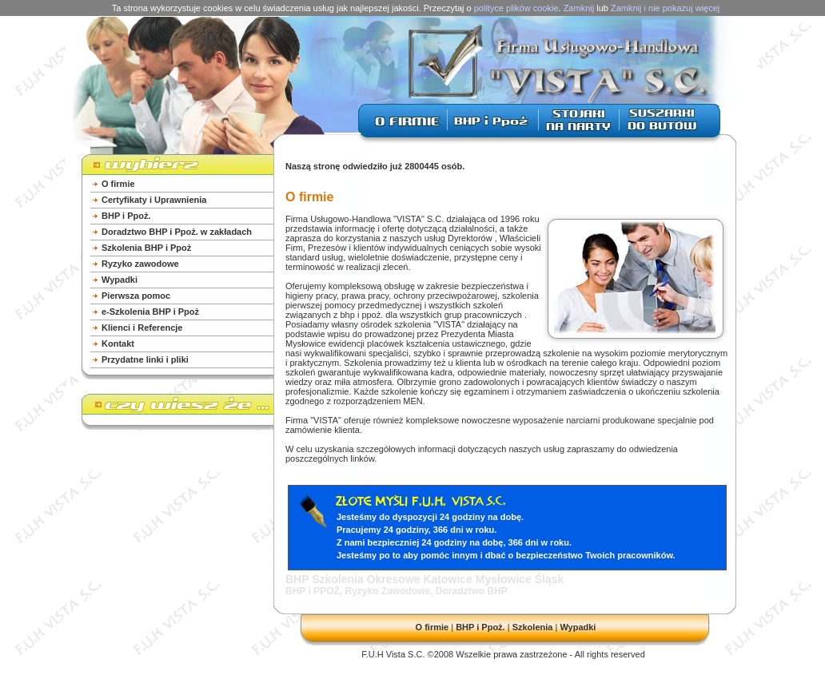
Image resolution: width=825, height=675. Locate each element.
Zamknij (579, 8)
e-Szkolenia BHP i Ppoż (150, 311)
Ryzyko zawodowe (140, 263)
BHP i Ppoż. (126, 215)
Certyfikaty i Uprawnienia (154, 199)
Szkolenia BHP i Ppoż (146, 247)
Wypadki (120, 279)
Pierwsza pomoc (136, 295)
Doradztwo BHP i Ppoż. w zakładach (177, 231)
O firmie (118, 184)
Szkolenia (532, 627)
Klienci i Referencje (142, 327)
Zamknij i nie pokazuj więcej (665, 8)
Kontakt (118, 343)
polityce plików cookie (516, 8)
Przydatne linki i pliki (145, 359)
